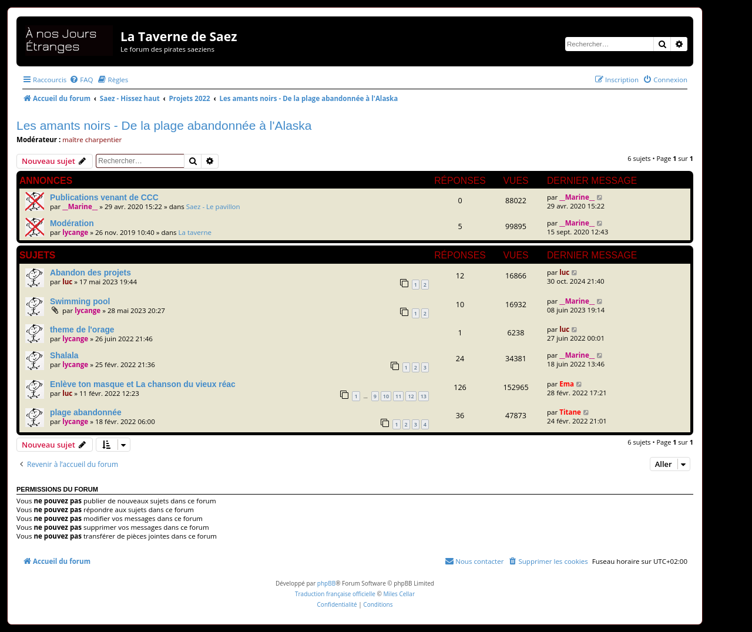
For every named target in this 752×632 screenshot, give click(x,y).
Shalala (64, 355)
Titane (570, 412)
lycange (75, 232)
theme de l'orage (82, 329)
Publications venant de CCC (104, 197)
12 (411, 396)
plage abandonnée (86, 412)
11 (398, 396)
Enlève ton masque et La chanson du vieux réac (143, 384)
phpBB (326, 583)
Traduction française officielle (335, 594)
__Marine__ (80, 206)
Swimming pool (80, 301)
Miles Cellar (399, 594)
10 (386, 396)
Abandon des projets (90, 272)
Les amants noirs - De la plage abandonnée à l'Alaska (164, 125)
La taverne (195, 232)
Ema (566, 383)
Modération (72, 223)
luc (67, 281)
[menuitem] (81, 79)
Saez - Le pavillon (213, 206)
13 (424, 396)
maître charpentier (92, 139)
